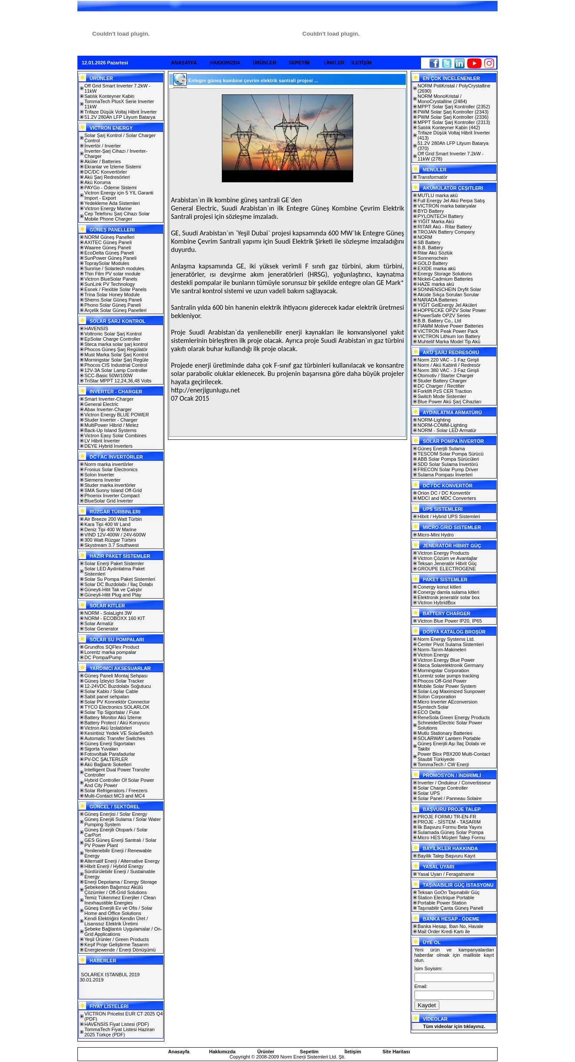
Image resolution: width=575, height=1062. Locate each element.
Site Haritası (396, 1051)
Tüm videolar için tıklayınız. (454, 1026)
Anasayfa (179, 1051)
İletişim (352, 1051)
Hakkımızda (222, 1051)
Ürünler (265, 1051)
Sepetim (309, 1051)
